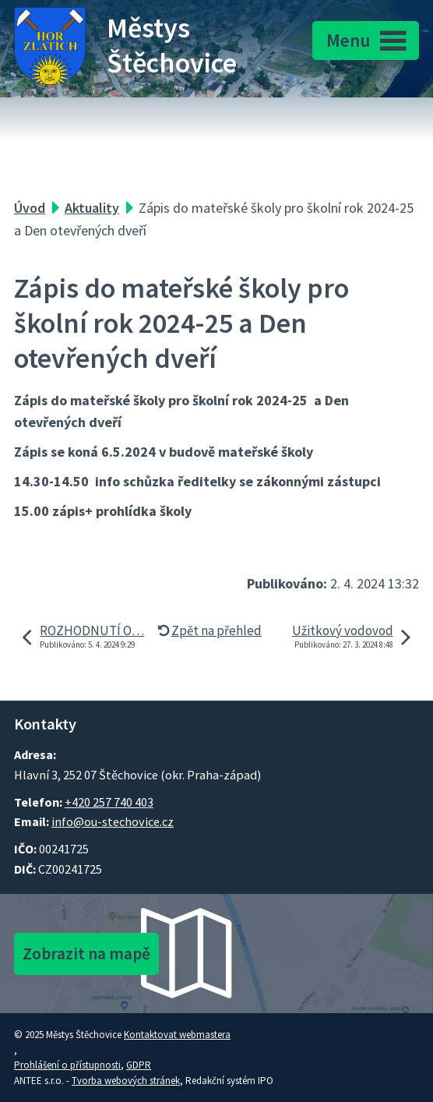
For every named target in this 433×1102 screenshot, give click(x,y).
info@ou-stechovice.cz (112, 821)
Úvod (29, 208)
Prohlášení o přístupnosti (67, 1065)
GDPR (138, 1065)
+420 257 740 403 (109, 802)
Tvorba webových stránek (126, 1080)
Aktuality (92, 208)
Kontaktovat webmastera (177, 1034)
